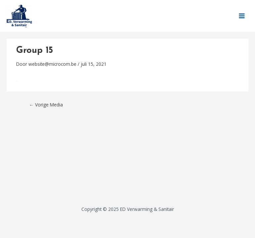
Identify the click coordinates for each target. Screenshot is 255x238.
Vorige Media (46, 104)
